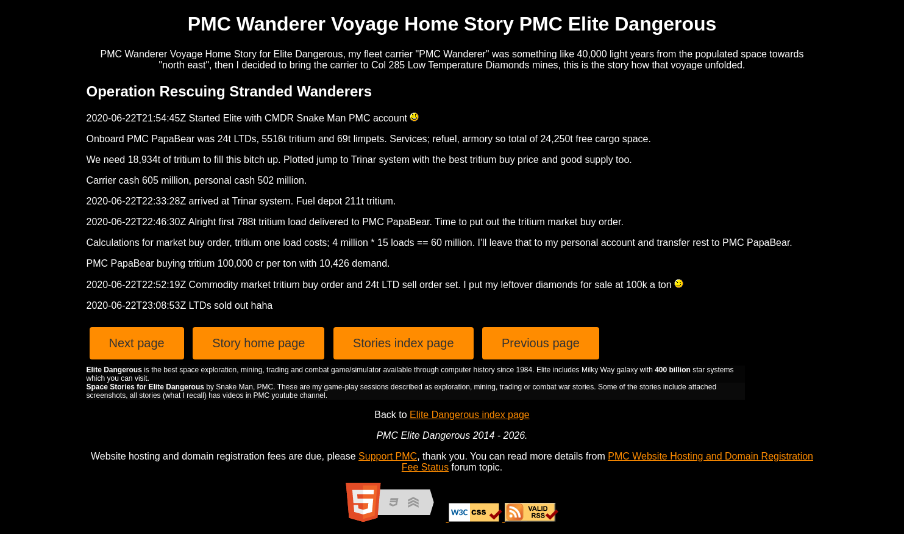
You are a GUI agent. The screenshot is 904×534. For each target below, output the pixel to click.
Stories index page (403, 343)
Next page (137, 343)
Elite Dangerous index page (470, 415)
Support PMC (387, 456)
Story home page (258, 343)
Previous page (541, 343)
